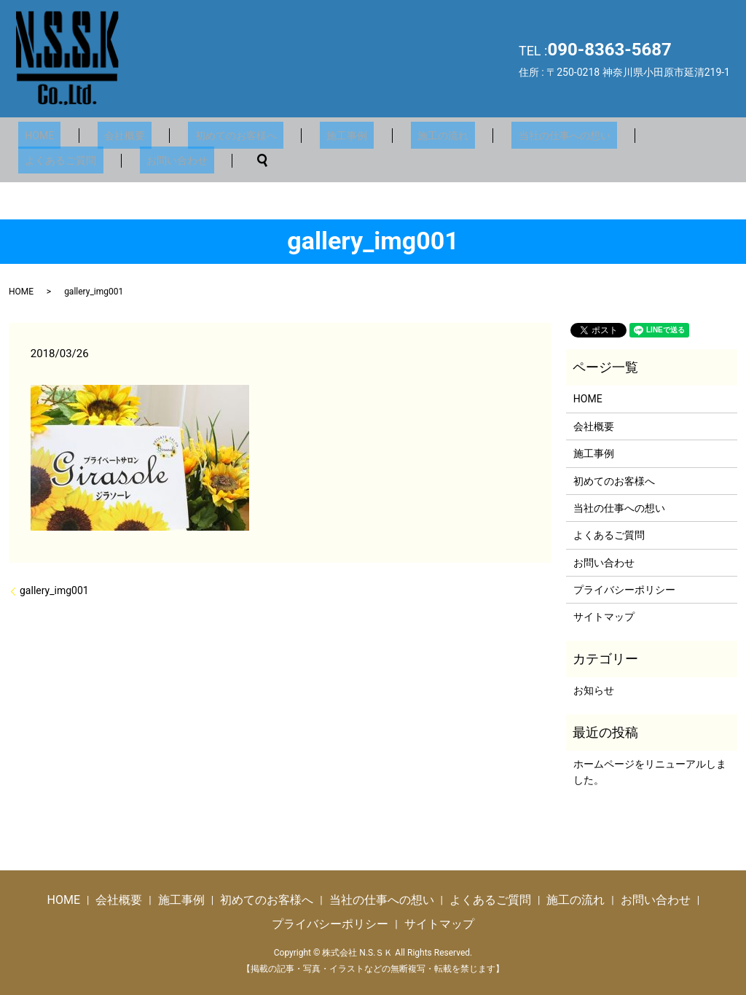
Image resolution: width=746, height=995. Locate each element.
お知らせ (593, 689)
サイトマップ (604, 617)
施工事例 (300, 135)
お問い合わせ (48, 159)
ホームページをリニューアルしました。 (649, 771)
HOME (32, 135)
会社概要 (104, 135)
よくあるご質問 (609, 135)
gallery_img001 (54, 590)
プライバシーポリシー (624, 589)
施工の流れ (383, 135)
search (127, 160)
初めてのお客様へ (202, 135)
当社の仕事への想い (491, 135)
